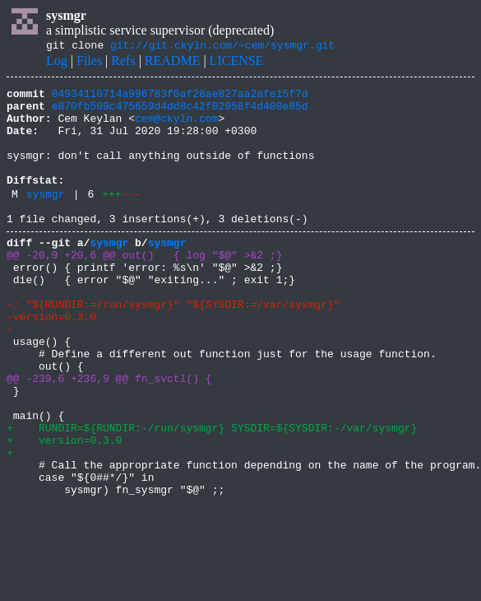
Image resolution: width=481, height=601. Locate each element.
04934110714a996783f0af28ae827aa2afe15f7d (180, 98)
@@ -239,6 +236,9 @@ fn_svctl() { (109, 434)
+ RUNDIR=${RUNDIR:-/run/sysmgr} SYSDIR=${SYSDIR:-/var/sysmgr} (212, 494)
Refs (123, 63)
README (173, 63)
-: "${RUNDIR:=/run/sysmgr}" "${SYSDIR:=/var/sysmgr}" (173, 345)
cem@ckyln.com (176, 127)
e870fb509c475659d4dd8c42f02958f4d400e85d (180, 112)
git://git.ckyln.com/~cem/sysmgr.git (222, 47)
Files (89, 63)
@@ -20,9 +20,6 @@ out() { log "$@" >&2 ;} (144, 286)
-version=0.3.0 (51, 360)
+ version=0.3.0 (64, 508)
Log (56, 63)
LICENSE (237, 63)
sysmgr (45, 218)
